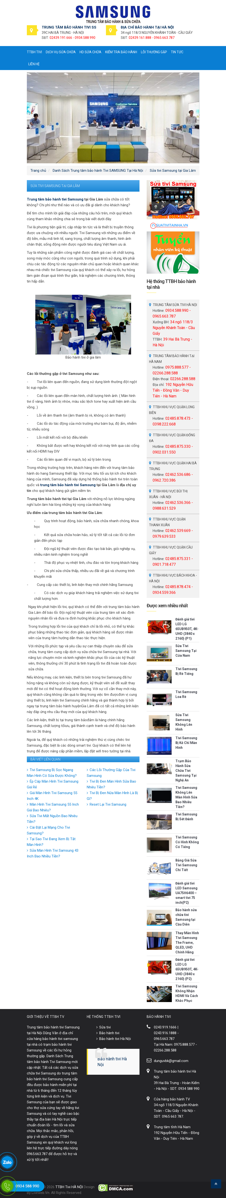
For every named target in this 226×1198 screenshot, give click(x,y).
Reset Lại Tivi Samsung (108, 804)
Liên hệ (34, 64)
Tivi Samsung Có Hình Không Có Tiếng (187, 842)
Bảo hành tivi (109, 1033)
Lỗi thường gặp (154, 52)
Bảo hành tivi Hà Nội (115, 1039)
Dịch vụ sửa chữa (61, 52)
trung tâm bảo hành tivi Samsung (68, 485)
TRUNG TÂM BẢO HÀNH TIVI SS (69, 27)
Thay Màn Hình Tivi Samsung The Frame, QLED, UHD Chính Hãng (187, 942)
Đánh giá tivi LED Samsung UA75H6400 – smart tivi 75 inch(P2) (186, 892)
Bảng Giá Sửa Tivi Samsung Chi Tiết (186, 865)
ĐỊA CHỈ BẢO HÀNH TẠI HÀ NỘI (147, 27)
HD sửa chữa (90, 52)
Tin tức (177, 52)
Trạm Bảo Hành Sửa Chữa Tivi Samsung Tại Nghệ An (186, 770)
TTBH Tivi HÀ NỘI (69, 1187)
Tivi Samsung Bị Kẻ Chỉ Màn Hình (186, 742)
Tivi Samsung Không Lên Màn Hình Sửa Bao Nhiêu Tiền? (186, 797)
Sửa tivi (105, 1027)
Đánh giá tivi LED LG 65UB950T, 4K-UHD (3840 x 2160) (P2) (186, 969)
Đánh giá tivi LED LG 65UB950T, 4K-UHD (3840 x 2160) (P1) (186, 628)
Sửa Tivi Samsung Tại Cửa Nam (186, 650)
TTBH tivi (34, 52)
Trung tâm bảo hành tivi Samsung (55, 199)
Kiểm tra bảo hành (121, 52)
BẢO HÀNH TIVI (159, 1017)
